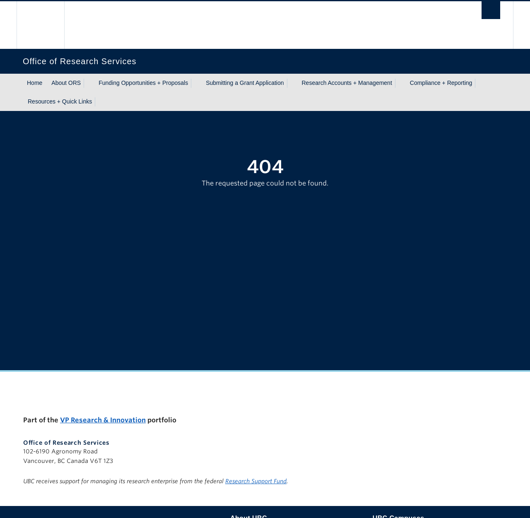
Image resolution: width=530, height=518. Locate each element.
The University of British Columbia (40, 25)
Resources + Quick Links (60, 101)
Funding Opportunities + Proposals (143, 83)
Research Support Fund (256, 481)
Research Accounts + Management (347, 83)
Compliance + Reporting (441, 83)
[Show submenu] (89, 83)
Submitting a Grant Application (245, 83)
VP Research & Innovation (103, 420)
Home (34, 83)
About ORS (66, 83)
